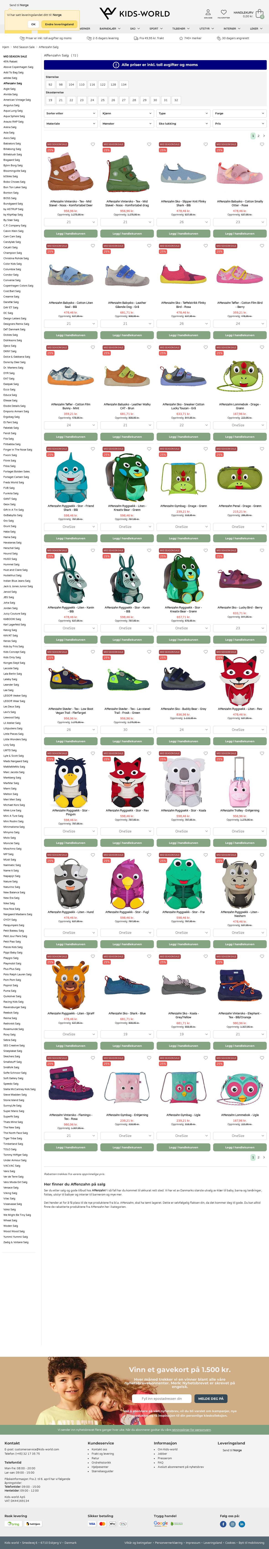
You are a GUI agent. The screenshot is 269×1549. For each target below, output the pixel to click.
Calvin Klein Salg (13, 231)
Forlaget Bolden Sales (16, 471)
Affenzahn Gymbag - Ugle (183, 1115)
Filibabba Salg (12, 444)
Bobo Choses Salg (14, 181)
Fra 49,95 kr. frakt (149, 38)
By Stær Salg (11, 220)
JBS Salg (8, 597)
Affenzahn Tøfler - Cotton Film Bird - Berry (240, 304)
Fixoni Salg (10, 455)
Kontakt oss (99, 1449)
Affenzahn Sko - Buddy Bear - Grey (183, 709)
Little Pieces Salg (13, 733)
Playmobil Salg (12, 963)
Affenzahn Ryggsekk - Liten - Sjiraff (70, 1013)
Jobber (162, 1453)
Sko (135, 28)
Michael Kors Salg (14, 805)
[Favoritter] (93, 144)
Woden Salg (10, 1225)
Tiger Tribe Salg (12, 1138)
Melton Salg (10, 794)
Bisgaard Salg (11, 160)
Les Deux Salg (11, 706)
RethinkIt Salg (11, 1023)
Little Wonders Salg (15, 739)
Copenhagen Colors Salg (18, 285)
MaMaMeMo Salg (14, 766)
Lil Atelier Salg (12, 723)
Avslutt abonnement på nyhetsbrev (181, 1467)
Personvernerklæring (169, 1542)
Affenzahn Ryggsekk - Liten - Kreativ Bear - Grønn (127, 508)
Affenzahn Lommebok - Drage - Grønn (240, 406)
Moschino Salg (12, 848)
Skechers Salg (11, 1056)
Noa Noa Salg (11, 908)
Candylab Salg (12, 242)
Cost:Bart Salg (12, 291)
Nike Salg (9, 903)
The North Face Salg (15, 1133)
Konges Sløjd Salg (14, 662)
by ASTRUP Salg (13, 209)
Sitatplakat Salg (12, 1051)
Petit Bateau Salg (13, 930)
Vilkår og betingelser (138, 1542)
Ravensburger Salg (14, 1007)
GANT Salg (10, 498)
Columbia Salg (12, 269)
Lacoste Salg (10, 668)
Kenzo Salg (10, 641)
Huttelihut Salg (12, 575)
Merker (84, 28)
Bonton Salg (10, 192)
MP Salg (8, 854)
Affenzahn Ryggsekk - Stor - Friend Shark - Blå (71, 508)
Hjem (5, 47)
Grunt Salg (9, 526)
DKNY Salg (9, 351)
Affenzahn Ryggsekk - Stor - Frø (183, 912)
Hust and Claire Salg (15, 569)
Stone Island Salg (13, 1100)
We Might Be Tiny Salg (17, 1215)
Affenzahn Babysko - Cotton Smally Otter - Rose (240, 203)
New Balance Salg (14, 892)
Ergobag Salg (11, 416)
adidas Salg (10, 78)
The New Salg (11, 1127)
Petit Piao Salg (12, 941)
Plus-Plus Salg (11, 969)
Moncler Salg (11, 843)
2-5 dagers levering (103, 38)
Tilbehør (181, 28)
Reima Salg (10, 1018)
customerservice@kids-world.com (37, 1449)
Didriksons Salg (12, 340)
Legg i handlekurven (70, 233)
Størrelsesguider (103, 1471)
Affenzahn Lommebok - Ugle (240, 1115)
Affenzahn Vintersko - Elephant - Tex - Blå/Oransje (239, 1015)
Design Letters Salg (14, 318)
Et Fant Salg (10, 422)
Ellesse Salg (10, 400)
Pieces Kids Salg (13, 947)
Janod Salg (10, 591)
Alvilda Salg (10, 94)
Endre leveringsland (59, 24)
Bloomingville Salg (14, 170)
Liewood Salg (11, 717)
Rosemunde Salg (13, 1029)
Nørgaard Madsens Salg (17, 914)
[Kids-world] (134, 14)
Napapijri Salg (11, 876)
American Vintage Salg (17, 99)
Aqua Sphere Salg (14, 116)
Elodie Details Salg (14, 406)
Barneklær (110, 28)
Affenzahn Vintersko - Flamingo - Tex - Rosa (70, 1117)
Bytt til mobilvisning (251, 1542)
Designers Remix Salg (16, 324)
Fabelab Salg (11, 427)
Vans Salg (9, 1171)
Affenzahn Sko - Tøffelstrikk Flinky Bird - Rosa (183, 304)
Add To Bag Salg (13, 72)
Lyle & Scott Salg (13, 755)
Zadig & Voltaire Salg (15, 1242)
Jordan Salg (10, 608)
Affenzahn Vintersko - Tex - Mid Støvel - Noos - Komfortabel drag (127, 203)
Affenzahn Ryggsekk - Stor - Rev (127, 810)
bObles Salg (10, 176)
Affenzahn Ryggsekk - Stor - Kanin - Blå (127, 609)
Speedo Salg (10, 1083)
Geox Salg (9, 504)
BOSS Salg (9, 198)
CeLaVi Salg (10, 247)
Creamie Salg (11, 296)
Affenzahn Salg (49, 47)
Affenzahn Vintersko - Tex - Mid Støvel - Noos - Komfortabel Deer (71, 203)
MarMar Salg (11, 783)
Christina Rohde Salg (16, 258)
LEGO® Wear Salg (14, 701)
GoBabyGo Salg (12, 515)
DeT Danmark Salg (14, 329)
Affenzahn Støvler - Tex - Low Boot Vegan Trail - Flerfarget (70, 710)
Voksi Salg (9, 1209)
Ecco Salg (9, 389)
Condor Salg (10, 274)
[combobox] (71, 222)
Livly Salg (9, 744)
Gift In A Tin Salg (13, 509)
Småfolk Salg (11, 1067)
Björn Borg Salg (13, 165)
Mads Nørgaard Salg (15, 761)
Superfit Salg (11, 1116)
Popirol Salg (10, 985)
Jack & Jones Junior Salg (18, 586)
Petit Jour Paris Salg (15, 936)
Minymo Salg (11, 832)
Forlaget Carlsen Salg (16, 477)
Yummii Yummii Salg (15, 1236)
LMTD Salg (10, 750)
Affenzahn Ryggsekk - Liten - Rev (240, 709)
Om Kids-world (168, 1449)
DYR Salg (9, 373)
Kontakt (12, 1443)
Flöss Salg (9, 466)
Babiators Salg (12, 143)
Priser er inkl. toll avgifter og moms (46, 38)
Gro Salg (8, 520)
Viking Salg (10, 1193)
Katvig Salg (10, 630)
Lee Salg (8, 690)
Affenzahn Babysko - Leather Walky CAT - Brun (127, 406)
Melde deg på (211, 1399)
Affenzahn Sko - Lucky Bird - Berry (239, 607)
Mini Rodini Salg (13, 821)
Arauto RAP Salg (13, 121)
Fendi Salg (9, 433)
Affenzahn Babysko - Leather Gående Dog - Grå (127, 304)
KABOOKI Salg (12, 619)
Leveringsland (213, 1542)
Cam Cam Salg (12, 236)
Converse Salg (12, 280)
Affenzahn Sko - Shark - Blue (127, 1013)
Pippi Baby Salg (12, 952)
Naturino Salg (11, 887)
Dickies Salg (10, 334)
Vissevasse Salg (12, 1204)
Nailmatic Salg (12, 865)
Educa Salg (10, 395)
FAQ (160, 1462)
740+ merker (190, 38)
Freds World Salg (13, 482)
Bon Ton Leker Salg (15, 187)
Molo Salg (9, 837)
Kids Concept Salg (14, 651)
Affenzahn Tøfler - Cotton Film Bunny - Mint (70, 406)
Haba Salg (9, 531)
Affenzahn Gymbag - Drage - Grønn (183, 506)
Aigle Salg (9, 88)
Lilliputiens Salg (12, 728)
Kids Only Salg (12, 657)
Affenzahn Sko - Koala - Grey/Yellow (183, 1015)
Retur (95, 1458)
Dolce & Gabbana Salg (16, 356)
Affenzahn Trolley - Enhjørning (239, 810)
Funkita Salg (10, 493)
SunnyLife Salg (12, 1105)
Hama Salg (9, 537)
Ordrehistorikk (101, 1462)
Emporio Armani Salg (16, 411)
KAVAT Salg (10, 635)
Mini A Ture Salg (13, 815)
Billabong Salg (12, 149)
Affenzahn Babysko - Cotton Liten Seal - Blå (71, 304)
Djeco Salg (9, 345)
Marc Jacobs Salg (13, 772)
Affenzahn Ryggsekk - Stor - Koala (183, 810)
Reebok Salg (10, 1012)
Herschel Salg (11, 548)
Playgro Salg (10, 958)
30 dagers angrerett (233, 38)
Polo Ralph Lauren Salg (17, 974)
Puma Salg (9, 990)
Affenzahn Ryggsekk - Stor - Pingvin (70, 812)
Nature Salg (10, 881)
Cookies (230, 1542)
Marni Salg (9, 788)
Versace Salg (10, 1187)
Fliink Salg (9, 460)
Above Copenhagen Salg (18, 67)
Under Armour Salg (14, 1160)
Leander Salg (11, 684)
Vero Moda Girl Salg (15, 1182)
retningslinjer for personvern (191, 1430)
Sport (156, 28)
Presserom (165, 1458)
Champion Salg (12, 252)
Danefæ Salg (11, 302)
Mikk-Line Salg (12, 810)
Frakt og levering (103, 1453)
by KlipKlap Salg (13, 214)
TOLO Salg (9, 1149)
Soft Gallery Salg (13, 1078)
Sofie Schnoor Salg (14, 1072)
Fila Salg (8, 438)
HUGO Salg (10, 559)
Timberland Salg (13, 1143)
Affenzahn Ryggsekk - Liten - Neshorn (240, 914)
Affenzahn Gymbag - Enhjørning (127, 1115)
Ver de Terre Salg (13, 1176)
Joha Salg (9, 602)
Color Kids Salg (12, 263)
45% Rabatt (10, 61)
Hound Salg (10, 553)
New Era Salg (11, 897)
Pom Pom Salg (12, 979)
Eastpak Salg (11, 384)
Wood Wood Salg (14, 1231)
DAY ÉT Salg (10, 307)
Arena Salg (9, 127)
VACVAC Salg (11, 1165)
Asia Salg (8, 132)
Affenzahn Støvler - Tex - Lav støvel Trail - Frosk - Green (127, 710)
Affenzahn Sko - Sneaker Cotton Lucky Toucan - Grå (183, 406)
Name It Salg (11, 870)
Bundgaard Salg (13, 203)
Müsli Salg (9, 859)
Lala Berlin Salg (12, 673)
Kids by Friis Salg (13, 646)
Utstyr (206, 28)
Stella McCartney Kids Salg (19, 1089)
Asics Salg (9, 138)
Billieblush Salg (12, 154)
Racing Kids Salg (13, 1001)
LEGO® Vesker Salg (15, 695)
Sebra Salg (9, 1040)
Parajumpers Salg (13, 925)
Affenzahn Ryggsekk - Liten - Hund (71, 912)
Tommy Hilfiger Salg (15, 1154)
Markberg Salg (12, 777)
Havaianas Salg (12, 542)
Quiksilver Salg (12, 996)
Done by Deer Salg (14, 362)
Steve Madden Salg (15, 1094)
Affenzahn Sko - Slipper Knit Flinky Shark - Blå (183, 203)
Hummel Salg (11, 564)
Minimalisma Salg (14, 826)
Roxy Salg (9, 1034)
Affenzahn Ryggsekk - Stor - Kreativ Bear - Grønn (183, 609)
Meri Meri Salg (12, 799)
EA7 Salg (8, 378)
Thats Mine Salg (13, 1122)
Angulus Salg (11, 105)
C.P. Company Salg (14, 225)
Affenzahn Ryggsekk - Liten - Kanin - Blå (71, 609)
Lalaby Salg (10, 679)
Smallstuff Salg (12, 1061)
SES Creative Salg (14, 1045)
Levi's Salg (9, 712)
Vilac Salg (9, 1198)
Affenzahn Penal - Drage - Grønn (240, 506)
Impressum (193, 1542)
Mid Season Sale (24, 47)
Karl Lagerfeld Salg (14, 624)
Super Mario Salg (13, 1111)
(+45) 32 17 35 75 (28, 1453)
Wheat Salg (10, 1220)
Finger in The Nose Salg (17, 449)
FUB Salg (9, 487)
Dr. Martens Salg (13, 367)
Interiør (232, 28)
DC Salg (8, 313)
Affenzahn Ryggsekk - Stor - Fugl (127, 912)
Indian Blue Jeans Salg (16, 580)
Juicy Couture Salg (14, 613)
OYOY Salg (10, 919)
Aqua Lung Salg (13, 110)
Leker (256, 28)
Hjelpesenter (100, 1467)
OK (33, 24)
